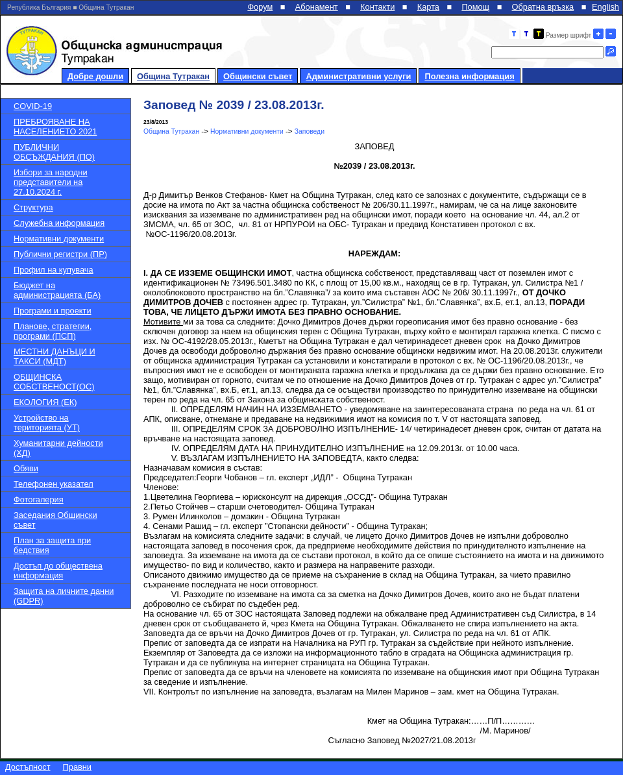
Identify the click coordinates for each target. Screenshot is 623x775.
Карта (428, 7)
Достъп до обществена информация (58, 570)
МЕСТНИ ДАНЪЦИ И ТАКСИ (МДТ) (54, 356)
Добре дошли (95, 76)
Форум (260, 7)
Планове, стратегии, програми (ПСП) (53, 331)
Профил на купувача (53, 270)
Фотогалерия (39, 499)
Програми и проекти (53, 310)
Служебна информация (59, 223)
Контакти (377, 7)
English (605, 7)
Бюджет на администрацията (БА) (57, 290)
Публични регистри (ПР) (60, 254)
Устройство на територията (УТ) (47, 422)
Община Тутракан (173, 76)
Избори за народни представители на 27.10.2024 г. (51, 182)
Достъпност (28, 767)
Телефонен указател (53, 484)
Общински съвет (257, 76)
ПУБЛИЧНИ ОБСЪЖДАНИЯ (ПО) (54, 152)
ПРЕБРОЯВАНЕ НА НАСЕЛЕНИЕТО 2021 (55, 126)
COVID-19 (33, 106)
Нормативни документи (59, 238)
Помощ (475, 7)
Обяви (26, 468)
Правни (77, 767)
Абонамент (316, 7)
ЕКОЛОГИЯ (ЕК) (45, 402)
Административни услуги (358, 76)
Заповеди (309, 131)
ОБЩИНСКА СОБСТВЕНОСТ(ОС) (54, 381)
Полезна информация (469, 76)
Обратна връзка (543, 7)
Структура (33, 207)
